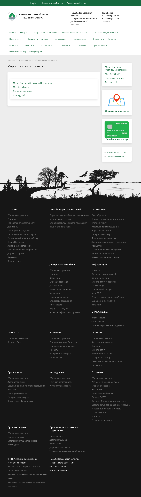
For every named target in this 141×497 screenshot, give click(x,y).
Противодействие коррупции (22, 249)
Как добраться (98, 215)
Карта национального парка (21, 234)
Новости (95, 270)
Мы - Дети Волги (21, 87)
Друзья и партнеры (17, 253)
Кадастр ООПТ (98, 397)
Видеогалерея (98, 317)
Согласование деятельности (106, 32)
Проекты (54, 349)
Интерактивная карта (102, 234)
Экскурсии (55, 293)
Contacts (36, 466)
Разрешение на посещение (46, 32)
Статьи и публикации (101, 289)
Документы (13, 226)
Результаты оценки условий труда (108, 297)
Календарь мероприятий (103, 274)
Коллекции (55, 278)
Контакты (112, 39)
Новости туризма (16, 437)
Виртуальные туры (59, 308)
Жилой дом (55, 443)
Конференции (98, 285)
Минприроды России (52, 3)
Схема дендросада (59, 281)
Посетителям (15, 39)
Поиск (24, 470)
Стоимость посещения (61, 300)
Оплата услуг (98, 39)
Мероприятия (98, 349)
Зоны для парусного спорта (105, 257)
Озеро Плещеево (16, 242)
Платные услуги (99, 222)
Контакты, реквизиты (17, 338)
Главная (13, 32)
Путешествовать (100, 45)
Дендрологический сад (38, 39)
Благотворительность (102, 342)
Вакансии (12, 257)
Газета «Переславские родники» (107, 325)
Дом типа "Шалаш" (59, 439)
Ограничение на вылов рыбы (106, 249)
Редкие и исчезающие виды (105, 382)
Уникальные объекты (102, 393)
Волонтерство (14, 261)
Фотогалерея (56, 304)
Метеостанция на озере (103, 253)
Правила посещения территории (107, 219)
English (33, 3)
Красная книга (98, 412)
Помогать (29, 45)
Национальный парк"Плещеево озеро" (28, 16)
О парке (23, 32)
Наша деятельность (17, 393)
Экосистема (97, 389)
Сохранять (81, 45)
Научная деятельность (61, 382)
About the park (22, 466)
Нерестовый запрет (101, 230)
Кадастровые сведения (18, 230)
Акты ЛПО (96, 293)
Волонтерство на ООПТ (102, 353)
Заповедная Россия (76, 3)
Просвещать (46, 45)
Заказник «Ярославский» (19, 245)
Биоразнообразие (100, 385)
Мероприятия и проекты (46, 60)
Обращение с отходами (103, 300)
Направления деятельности (21, 222)
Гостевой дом (56, 436)
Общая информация (17, 215)
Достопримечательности (103, 238)
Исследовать (64, 45)
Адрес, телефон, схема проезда (65, 312)
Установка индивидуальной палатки (67, 451)
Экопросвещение (16, 382)
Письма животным (22, 91)
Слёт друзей (19, 95)
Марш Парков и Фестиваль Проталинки (32, 83)
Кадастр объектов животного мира (108, 401)
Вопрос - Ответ (14, 342)
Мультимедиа (80, 39)
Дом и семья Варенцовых (20, 401)
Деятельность (56, 285)
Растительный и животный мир (22, 238)
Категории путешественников (22, 440)
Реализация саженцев (61, 289)
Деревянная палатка (60, 447)
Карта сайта (13, 470)
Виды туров (13, 444)
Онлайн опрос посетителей (74, 32)
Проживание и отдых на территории (25, 51)
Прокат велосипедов (60, 297)
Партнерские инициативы (62, 346)
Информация (61, 39)
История (11, 219)
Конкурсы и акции (100, 278)
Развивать (13, 45)
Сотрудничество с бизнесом (63, 342)
